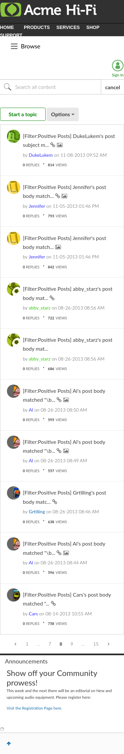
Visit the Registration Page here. (34, 708)
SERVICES (68, 27)
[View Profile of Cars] (33, 613)
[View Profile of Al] (31, 410)
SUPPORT (11, 35)
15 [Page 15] (96, 644)
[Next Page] (108, 644)
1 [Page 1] (27, 644)
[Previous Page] (16, 644)
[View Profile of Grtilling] (37, 511)
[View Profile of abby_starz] (40, 307)
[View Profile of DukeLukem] (41, 155)
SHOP (93, 27)
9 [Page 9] (71, 644)
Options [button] (60, 114)
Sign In (117, 74)
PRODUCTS (37, 27)
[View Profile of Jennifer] (37, 206)
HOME (7, 27)
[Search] (50, 86)
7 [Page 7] (50, 644)
